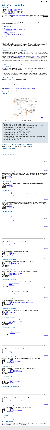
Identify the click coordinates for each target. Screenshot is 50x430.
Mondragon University (17, 56)
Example (7, 33)
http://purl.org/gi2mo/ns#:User (14, 278)
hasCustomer (14, 90)
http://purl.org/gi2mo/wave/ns (12, 10)
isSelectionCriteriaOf (12, 298)
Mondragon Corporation (36, 56)
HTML (24, 9)
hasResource (32, 90)
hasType (10, 181)
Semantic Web (5, 68)
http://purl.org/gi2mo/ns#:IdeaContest (15, 297)
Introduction (6, 28)
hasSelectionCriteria (38, 90)
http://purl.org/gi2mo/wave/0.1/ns (13, 9)
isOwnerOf (11, 279)
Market (21, 88)
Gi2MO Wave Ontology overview (9, 32)
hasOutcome (23, 90)
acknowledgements (12, 13)
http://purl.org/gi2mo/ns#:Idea (14, 237)
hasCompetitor (8, 90)
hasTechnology (8, 227)
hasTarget (44, 90)
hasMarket (18, 90)
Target (32, 88)
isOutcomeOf (11, 199)
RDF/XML (20, 9)
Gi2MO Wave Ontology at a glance (10, 31)
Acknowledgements (7, 38)
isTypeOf (7, 91)
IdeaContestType (16, 88)
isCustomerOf (11, 170)
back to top (46, 165)
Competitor (7, 88)
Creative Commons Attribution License (18, 15)
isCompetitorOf (11, 161)
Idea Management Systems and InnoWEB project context (15, 29)
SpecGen (3, 428)
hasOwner (27, 90)
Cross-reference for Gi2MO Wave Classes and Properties (13, 34)
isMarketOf (11, 259)
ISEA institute (23, 56)
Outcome (24, 88)
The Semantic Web (9, 30)
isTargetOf (3, 91)
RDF (30, 16)
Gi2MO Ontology (8, 47)
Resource (28, 88)
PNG (42, 117)
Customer (11, 88)
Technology (35, 88)
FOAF (21, 428)
